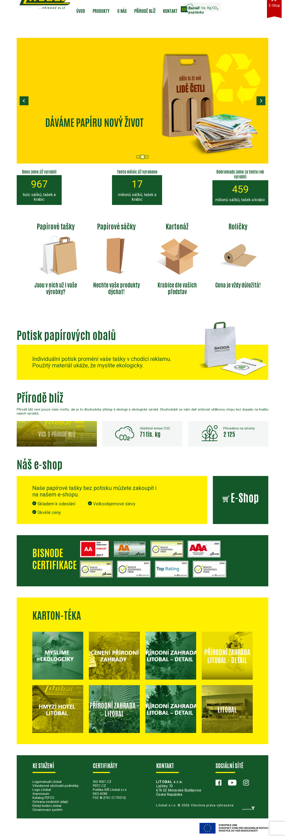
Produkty (101, 11)
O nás (122, 11)
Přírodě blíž (144, 11)
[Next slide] (260, 100)
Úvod (80, 11)
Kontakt (170, 11)
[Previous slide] (24, 100)
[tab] (138, 156)
